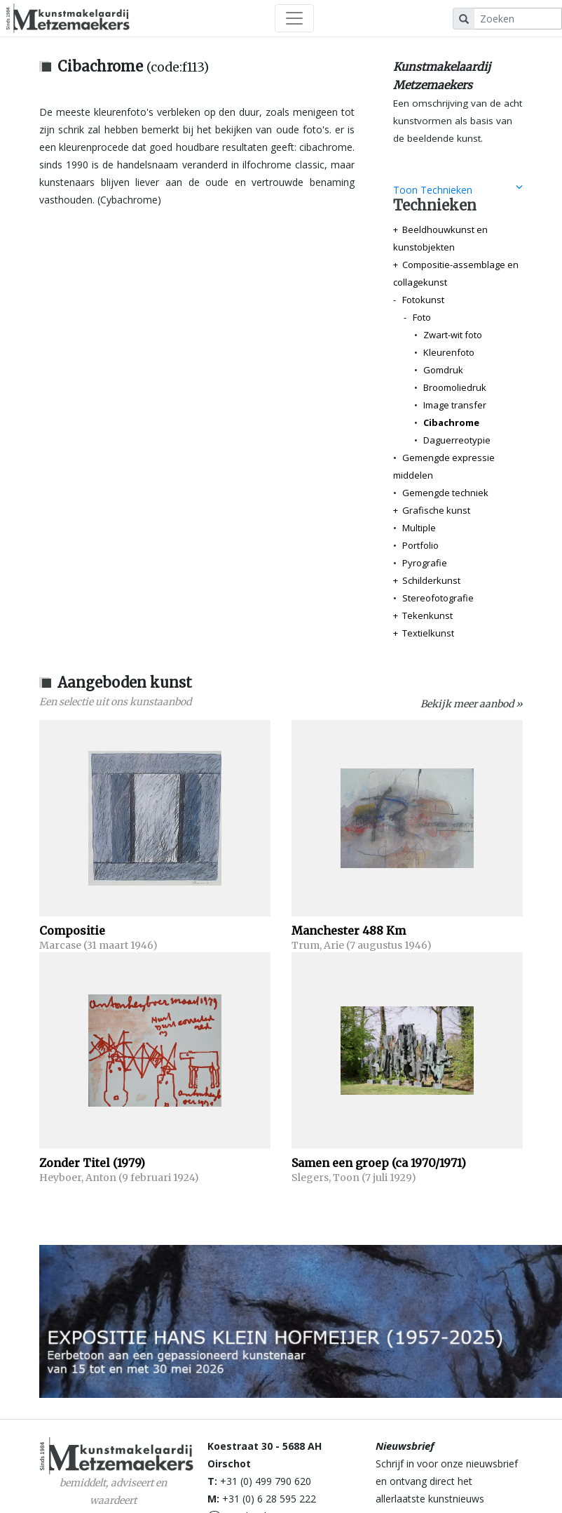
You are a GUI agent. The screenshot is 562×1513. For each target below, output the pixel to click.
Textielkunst (428, 633)
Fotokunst (423, 299)
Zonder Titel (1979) (92, 1163)
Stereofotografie (438, 598)
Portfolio (420, 545)
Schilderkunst (431, 580)
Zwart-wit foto (452, 334)
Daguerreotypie (457, 440)
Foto (422, 317)
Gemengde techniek (445, 492)
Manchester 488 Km (349, 931)
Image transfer (454, 405)
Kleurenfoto (448, 352)
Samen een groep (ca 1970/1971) (379, 1163)
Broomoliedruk (454, 387)
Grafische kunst (436, 510)
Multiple (419, 527)
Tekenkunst (427, 615)
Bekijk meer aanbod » (471, 704)
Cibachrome (451, 422)
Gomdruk (443, 370)
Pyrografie (424, 562)
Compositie (72, 931)
